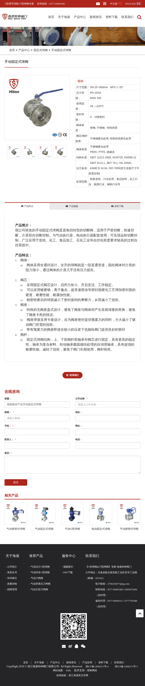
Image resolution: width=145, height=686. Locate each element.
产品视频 (72, 206)
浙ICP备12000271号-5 (126, 666)
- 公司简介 (11, 566)
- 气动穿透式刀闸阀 (39, 583)
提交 (16, 482)
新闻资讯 (96, 17)
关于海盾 (64, 17)
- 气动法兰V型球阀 (39, 566)
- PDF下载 (67, 572)
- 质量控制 (11, 583)
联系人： (11, 439)
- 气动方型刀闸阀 (38, 589)
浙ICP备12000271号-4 (97, 666)
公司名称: (82, 398)
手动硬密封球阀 (129, 528)
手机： (9, 426)
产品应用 (87, 662)
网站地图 (58, 670)
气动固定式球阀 (44, 528)
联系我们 (127, 17)
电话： (78, 439)
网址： (78, 426)
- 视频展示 (67, 566)
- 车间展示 (11, 578)
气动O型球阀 (72, 528)
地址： (78, 412)
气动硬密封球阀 (16, 528)
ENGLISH (132, 3)
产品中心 (80, 17)
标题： (8, 398)
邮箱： (10, 412)
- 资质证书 (11, 572)
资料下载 (112, 17)
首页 (51, 17)
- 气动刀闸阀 (36, 578)
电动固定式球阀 (101, 528)
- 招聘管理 (11, 589)
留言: (9, 453)
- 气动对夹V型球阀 (39, 572)
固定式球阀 (41, 50)
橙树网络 (92, 670)
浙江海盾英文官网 (78, 675)
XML (68, 670)
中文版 (116, 3)
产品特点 (27, 206)
